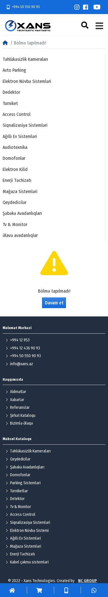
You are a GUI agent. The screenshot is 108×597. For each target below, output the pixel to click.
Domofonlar (14, 158)
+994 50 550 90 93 (23, 7)
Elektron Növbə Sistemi (27, 530)
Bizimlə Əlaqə (19, 423)
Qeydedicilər (14, 202)
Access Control (17, 114)
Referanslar (17, 407)
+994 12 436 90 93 (22, 348)
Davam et (54, 303)
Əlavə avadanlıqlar (20, 235)
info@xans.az (19, 363)
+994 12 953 (17, 340)
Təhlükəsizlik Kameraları (25, 59)
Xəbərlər (14, 399)
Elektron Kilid (15, 169)
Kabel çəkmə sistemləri (27, 562)
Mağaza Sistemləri (20, 191)
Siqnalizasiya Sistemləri (25, 125)
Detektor (15, 498)
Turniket (10, 103)
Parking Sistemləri (23, 483)
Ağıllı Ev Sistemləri (20, 136)
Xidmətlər (15, 391)
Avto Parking (14, 70)
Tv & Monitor (15, 224)
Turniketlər (16, 491)
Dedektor (11, 92)
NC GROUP (87, 580)
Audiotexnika (15, 147)
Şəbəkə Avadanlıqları (22, 213)
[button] (85, 25)
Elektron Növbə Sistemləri (27, 81)
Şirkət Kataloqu (20, 415)
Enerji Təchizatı (17, 180)
